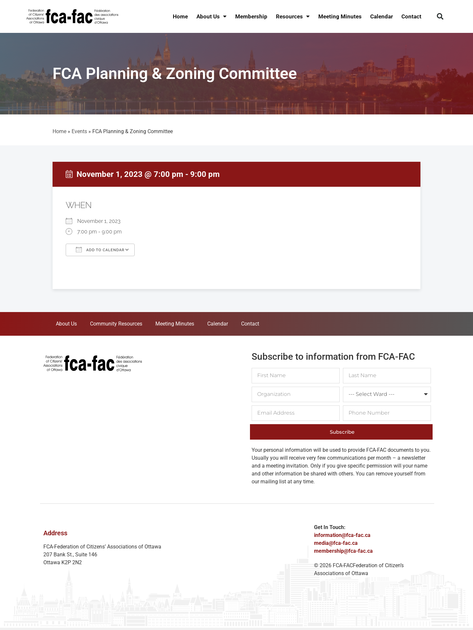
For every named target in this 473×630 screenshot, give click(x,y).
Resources (293, 17)
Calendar (381, 16)
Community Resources (116, 324)
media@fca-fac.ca (336, 543)
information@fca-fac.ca (342, 535)
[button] (440, 16)
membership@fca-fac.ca (343, 551)
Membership (251, 16)
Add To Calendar (100, 250)
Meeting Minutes (340, 16)
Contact (411, 16)
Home (180, 16)
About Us (211, 17)
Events (79, 131)
